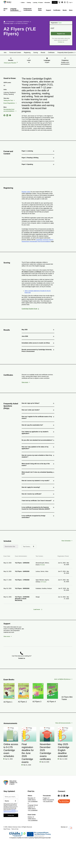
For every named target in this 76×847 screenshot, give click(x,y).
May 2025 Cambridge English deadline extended (63, 750)
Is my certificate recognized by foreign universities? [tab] (38, 516)
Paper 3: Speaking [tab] (38, 165)
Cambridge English (8, 23)
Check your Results (10, 63)
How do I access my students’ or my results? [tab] (38, 481)
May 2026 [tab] (38, 330)
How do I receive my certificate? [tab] (38, 494)
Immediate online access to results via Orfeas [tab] (38, 343)
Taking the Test (8, 100)
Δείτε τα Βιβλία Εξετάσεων (62, 679)
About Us (5, 9)
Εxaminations (11, 21)
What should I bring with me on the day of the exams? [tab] (38, 464)
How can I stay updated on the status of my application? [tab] (38, 447)
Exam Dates (40, 9)
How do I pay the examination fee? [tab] (38, 425)
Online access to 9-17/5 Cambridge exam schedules (11, 750)
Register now (61, 34)
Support (48, 10)
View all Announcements (63, 723)
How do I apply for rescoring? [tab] (38, 487)
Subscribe (11, 815)
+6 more (42, 565)
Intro (5, 52)
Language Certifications (14, 9)
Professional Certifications (28, 9)
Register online (26, 191)
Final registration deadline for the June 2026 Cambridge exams (28, 753)
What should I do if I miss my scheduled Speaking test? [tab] (38, 473)
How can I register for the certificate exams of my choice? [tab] (38, 417)
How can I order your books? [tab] (38, 410)
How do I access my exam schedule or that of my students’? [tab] (38, 456)
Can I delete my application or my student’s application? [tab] (38, 432)
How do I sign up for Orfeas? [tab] (38, 403)
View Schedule (66, 540)
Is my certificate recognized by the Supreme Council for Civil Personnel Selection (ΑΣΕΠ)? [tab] (38, 508)
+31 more (43, 582)
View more (25, 382)
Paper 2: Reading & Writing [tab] (38, 158)
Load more (36, 609)
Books (65, 10)
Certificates (56, 10)
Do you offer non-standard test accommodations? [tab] (38, 440)
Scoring (35, 52)
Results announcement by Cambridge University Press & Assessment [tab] (38, 350)
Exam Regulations (9, 103)
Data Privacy (7, 829)
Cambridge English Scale (29, 308)
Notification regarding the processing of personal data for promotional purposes (11, 810)
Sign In (70, 2)
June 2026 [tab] (38, 336)
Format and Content (15, 52)
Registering (27, 52)
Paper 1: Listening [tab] (38, 151)
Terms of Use (14, 829)
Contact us (61, 42)
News (70, 10)
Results (43, 52)
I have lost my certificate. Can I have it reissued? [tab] (38, 501)
